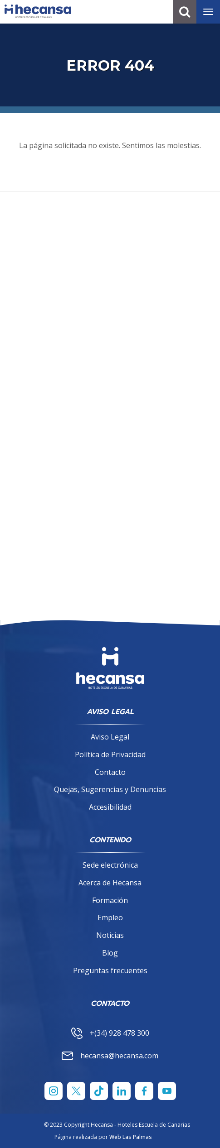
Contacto (110, 772)
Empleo (110, 917)
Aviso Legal (110, 737)
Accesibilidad (110, 807)
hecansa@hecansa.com (110, 1056)
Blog (110, 953)
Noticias (110, 935)
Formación (110, 900)
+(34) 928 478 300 (110, 1033)
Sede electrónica (110, 865)
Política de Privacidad (110, 754)
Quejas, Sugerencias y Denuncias (110, 789)
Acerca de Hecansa (110, 883)
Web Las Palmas (130, 1137)
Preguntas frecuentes (110, 970)
